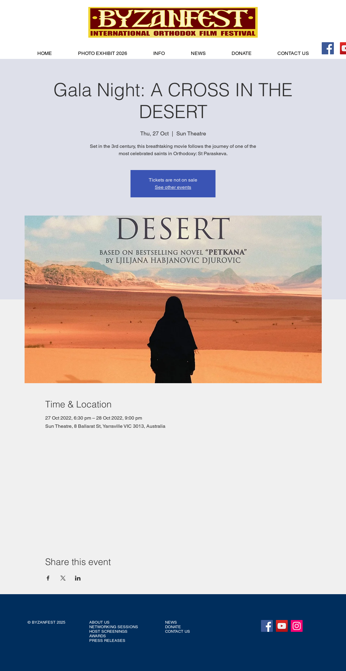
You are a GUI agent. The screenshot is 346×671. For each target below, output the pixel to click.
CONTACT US (177, 631)
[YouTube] (282, 626)
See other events (173, 187)
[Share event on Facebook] (48, 578)
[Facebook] (328, 48)
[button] (159, 53)
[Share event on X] (63, 578)
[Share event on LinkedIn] (78, 578)
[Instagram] (297, 626)
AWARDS (97, 636)
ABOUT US (99, 622)
